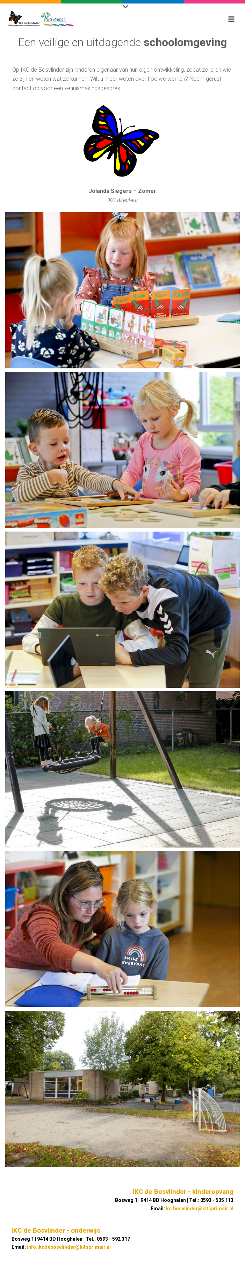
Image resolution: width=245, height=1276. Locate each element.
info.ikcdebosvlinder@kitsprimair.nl (69, 1247)
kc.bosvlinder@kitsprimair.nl (199, 1208)
